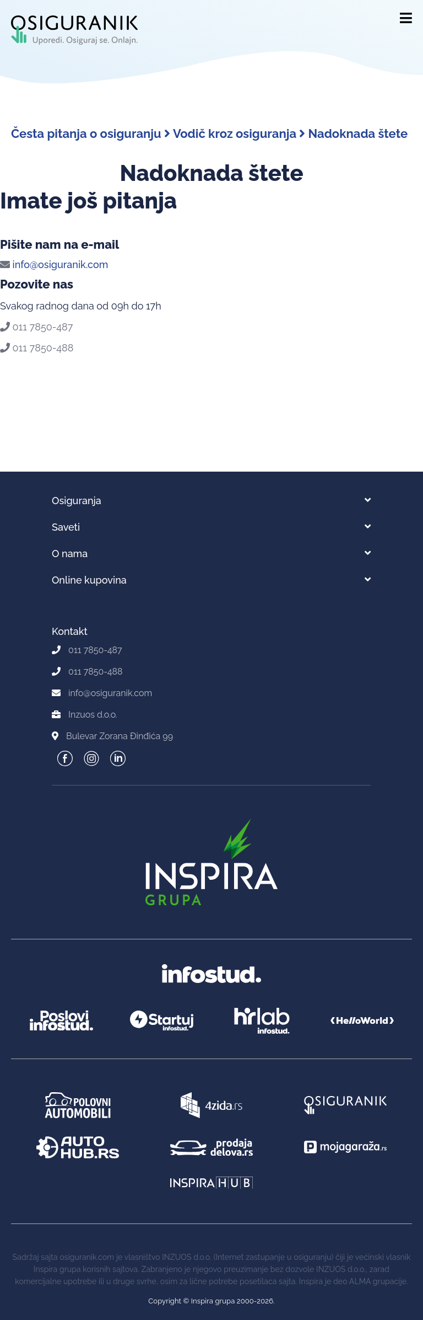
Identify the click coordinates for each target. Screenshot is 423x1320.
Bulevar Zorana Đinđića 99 (119, 736)
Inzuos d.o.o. (92, 714)
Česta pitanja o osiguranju (90, 133)
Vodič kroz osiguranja (239, 133)
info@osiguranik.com (54, 264)
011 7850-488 (36, 348)
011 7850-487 (36, 327)
